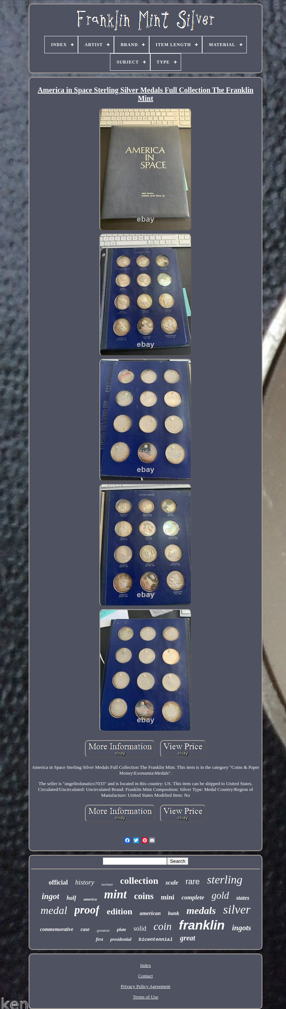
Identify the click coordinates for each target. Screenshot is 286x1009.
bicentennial (156, 939)
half (71, 898)
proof (86, 909)
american (150, 913)
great (187, 938)
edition (119, 911)
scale (172, 882)
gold (220, 895)
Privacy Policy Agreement (145, 986)
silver (237, 909)
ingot (51, 896)
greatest (103, 930)
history (84, 882)
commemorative (56, 929)
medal (54, 910)
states (242, 898)
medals (201, 910)
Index (145, 965)
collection (139, 880)
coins (144, 896)
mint (115, 894)
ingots (241, 927)
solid (140, 928)
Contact (145, 976)
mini (167, 897)
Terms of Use (145, 997)
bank (173, 913)
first (99, 939)
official (58, 882)
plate (121, 929)
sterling (224, 879)
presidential (120, 939)
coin (163, 926)
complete (192, 897)
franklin (202, 925)
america (90, 899)
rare (192, 881)
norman (107, 884)
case (85, 929)
